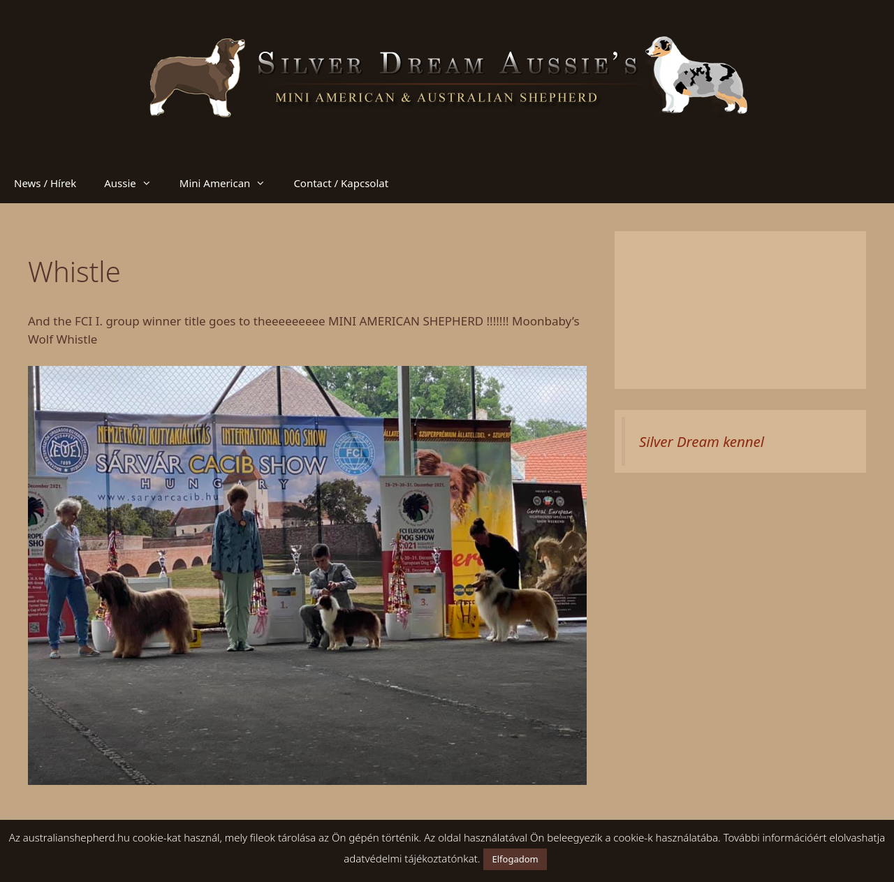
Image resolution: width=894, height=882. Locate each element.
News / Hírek (45, 183)
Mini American (229, 183)
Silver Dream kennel (701, 441)
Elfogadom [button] (515, 859)
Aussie (135, 183)
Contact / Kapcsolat (340, 183)
